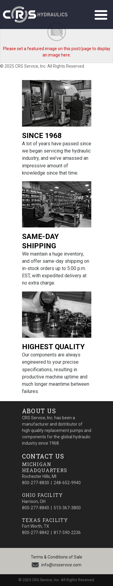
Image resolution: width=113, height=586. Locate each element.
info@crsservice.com (61, 564)
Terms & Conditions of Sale (56, 557)
